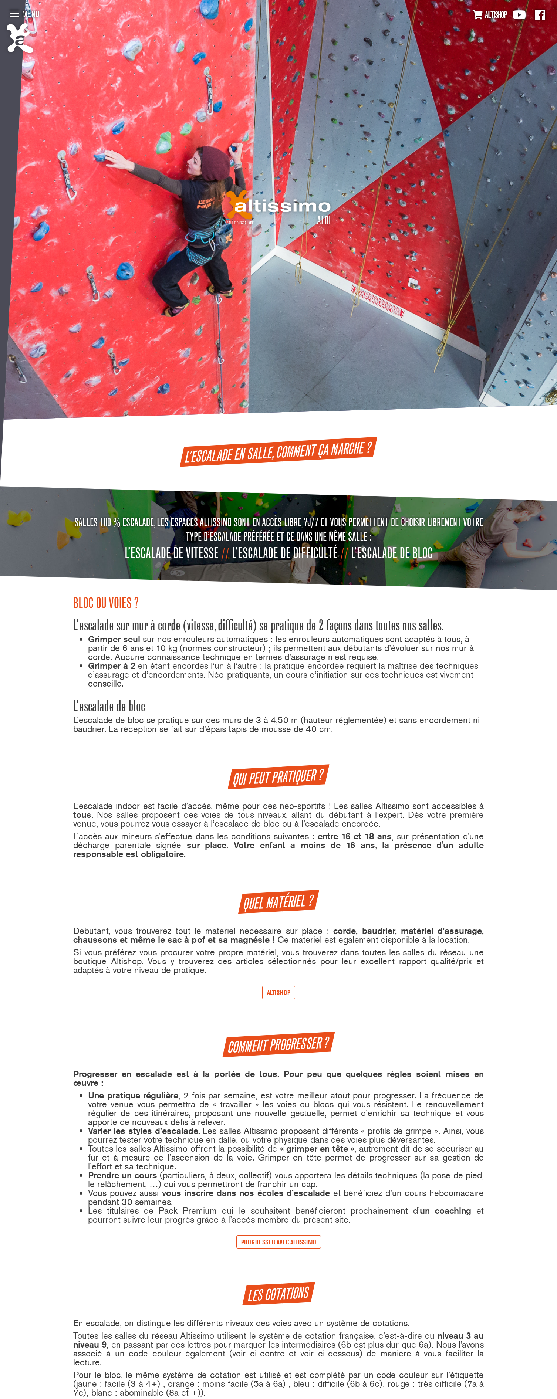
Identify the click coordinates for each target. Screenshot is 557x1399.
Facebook (540, 15)
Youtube (519, 15)
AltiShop (278, 992)
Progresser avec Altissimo (278, 1242)
